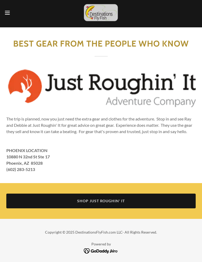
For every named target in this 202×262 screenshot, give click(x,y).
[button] (17, 12)
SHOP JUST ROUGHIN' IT (101, 201)
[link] (100, 12)
